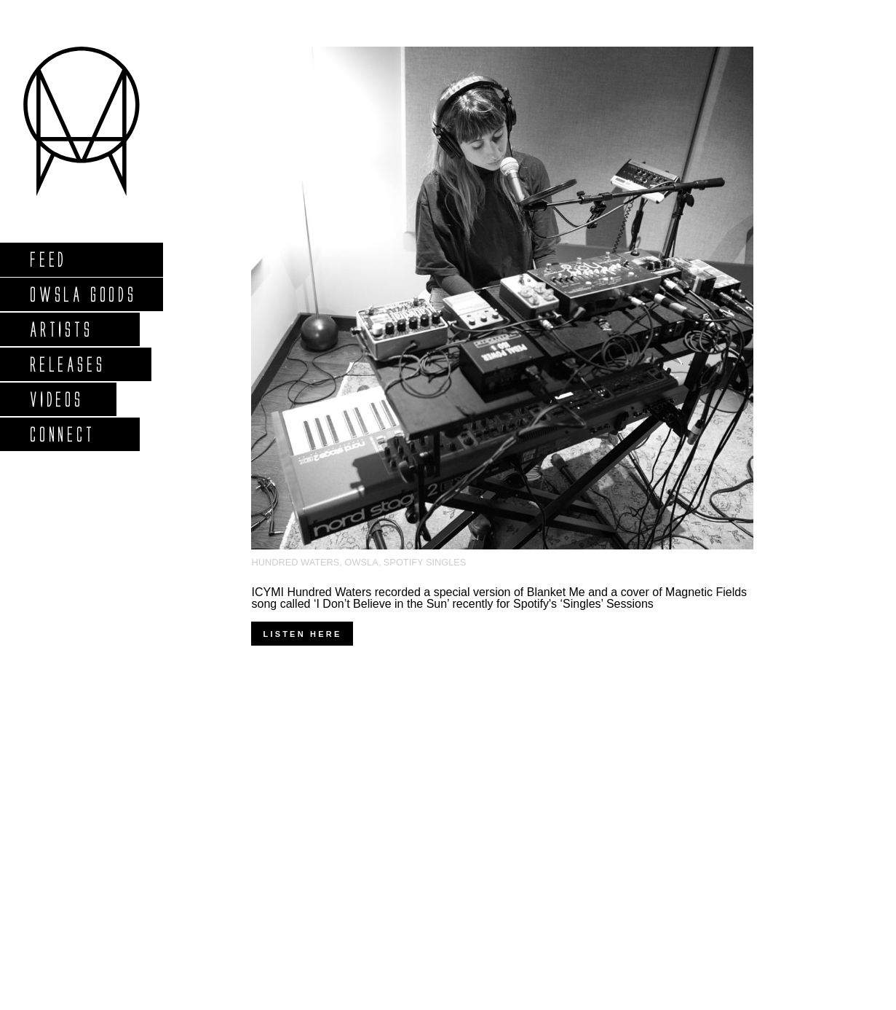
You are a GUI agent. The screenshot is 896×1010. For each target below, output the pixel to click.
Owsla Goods (82, 294)
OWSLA (361, 562)
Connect (62, 434)
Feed (47, 259)
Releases (66, 364)
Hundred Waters (295, 562)
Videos (56, 399)
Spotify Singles (425, 562)
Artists (60, 329)
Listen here (302, 634)
